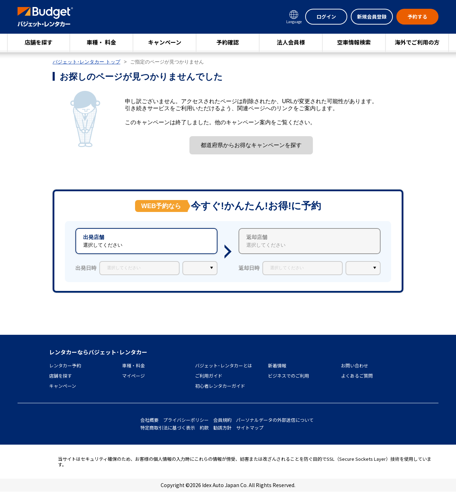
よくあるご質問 (357, 375)
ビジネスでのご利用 (288, 375)
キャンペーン (164, 42)
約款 (204, 427)
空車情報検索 (354, 42)
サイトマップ (249, 427)
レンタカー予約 (65, 365)
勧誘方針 (222, 427)
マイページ (133, 375)
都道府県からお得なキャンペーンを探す (251, 145)
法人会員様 (291, 42)
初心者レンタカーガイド (220, 386)
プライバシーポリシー (186, 420)
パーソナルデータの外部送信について (275, 420)
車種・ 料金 (101, 42)
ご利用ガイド (208, 375)
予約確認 (227, 42)
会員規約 (222, 420)
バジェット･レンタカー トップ (86, 62)
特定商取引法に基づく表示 (167, 427)
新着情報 (277, 365)
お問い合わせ (354, 365)
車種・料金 (133, 365)
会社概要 (149, 420)
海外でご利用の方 (417, 42)
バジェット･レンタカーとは (223, 365)
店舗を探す (39, 42)
